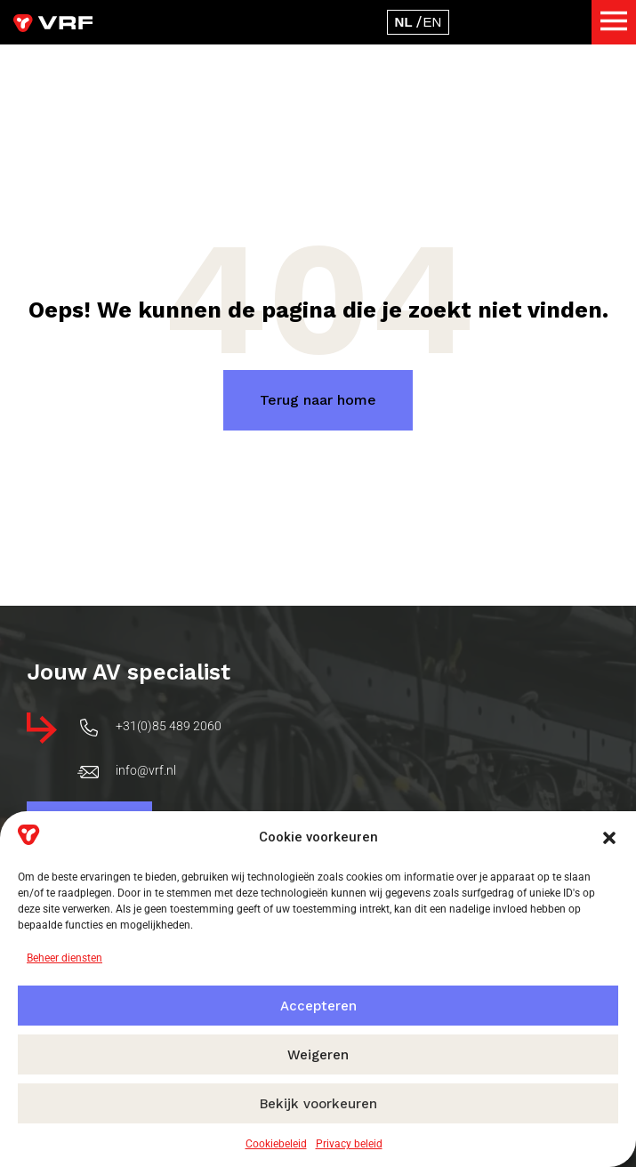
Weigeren (318, 1055)
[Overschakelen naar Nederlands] (404, 21)
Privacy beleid (349, 1144)
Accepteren (318, 1006)
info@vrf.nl (146, 792)
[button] (609, 838)
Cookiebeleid (276, 1144)
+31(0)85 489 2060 (168, 748)
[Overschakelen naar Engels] (432, 21)
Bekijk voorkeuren (318, 1104)
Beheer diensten (64, 958)
